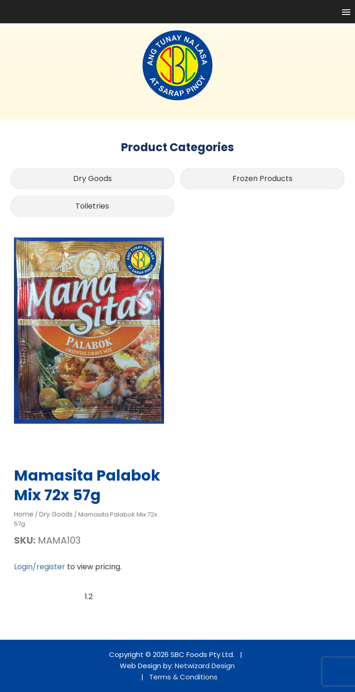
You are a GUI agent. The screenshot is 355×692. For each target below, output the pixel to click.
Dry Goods (92, 178)
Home (24, 514)
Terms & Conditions (183, 677)
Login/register (39, 566)
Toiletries (92, 206)
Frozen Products (262, 178)
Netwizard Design (205, 666)
